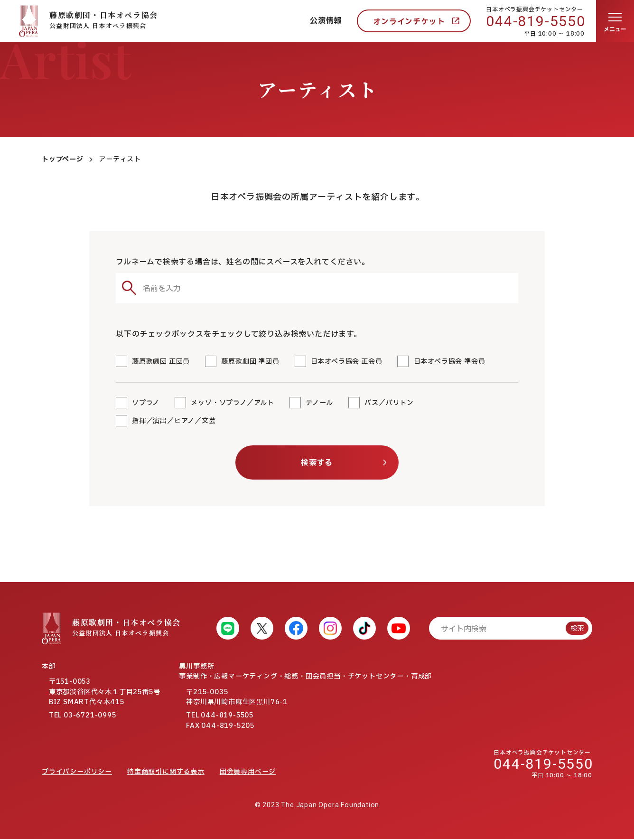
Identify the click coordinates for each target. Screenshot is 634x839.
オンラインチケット (409, 22)
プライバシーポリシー (77, 772)
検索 (577, 628)
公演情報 (326, 21)
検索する (317, 463)
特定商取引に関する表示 (166, 772)
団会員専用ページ (248, 772)
